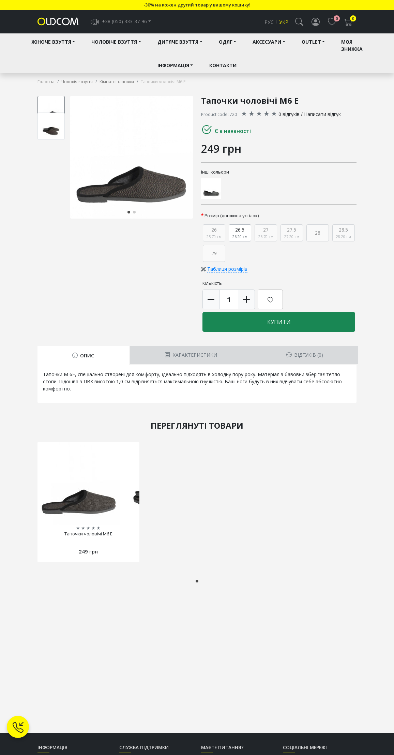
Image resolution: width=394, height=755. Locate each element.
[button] (299, 22)
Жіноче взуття (51, 43)
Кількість (212, 285)
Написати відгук (322, 115)
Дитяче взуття (177, 43)
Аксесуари (267, 43)
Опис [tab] (83, 357)
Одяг (225, 43)
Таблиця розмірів (227, 270)
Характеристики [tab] (191, 356)
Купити (279, 323)
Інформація (173, 66)
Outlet (311, 43)
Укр (283, 22)
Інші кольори (215, 173)
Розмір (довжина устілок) (231, 217)
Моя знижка (352, 47)
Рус (269, 22)
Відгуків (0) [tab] (304, 356)
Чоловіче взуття (114, 43)
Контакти (223, 66)
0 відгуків (289, 115)
